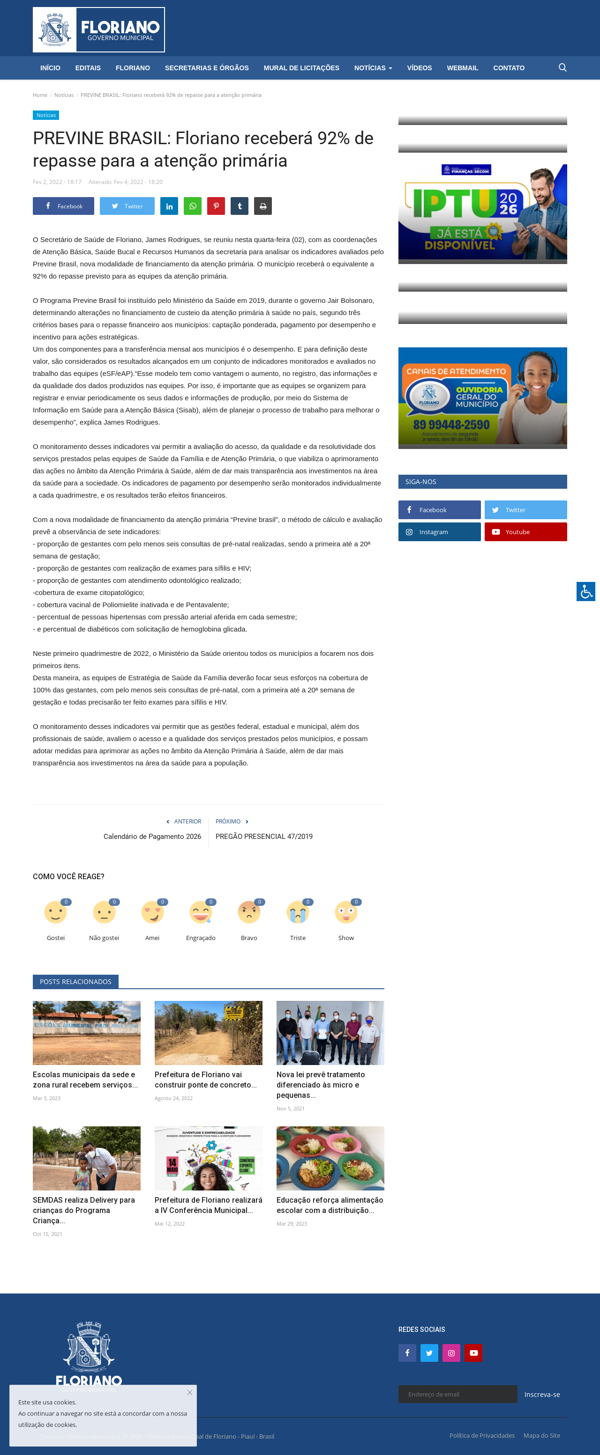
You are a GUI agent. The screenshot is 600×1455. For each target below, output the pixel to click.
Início (50, 68)
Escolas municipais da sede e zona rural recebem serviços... (85, 1079)
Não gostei (104, 938)
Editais (88, 68)
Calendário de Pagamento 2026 (152, 836)
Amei (152, 938)
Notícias (64, 94)
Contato (509, 68)
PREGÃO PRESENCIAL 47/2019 (264, 836)
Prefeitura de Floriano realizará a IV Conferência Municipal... (208, 1205)
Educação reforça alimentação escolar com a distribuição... (330, 1205)
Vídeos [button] (419, 68)
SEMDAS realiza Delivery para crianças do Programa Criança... (84, 1210)
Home (40, 94)
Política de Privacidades (482, 1435)
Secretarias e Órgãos (207, 68)
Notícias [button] (373, 68)
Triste (298, 938)
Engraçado (201, 938)
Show (346, 938)
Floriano (133, 68)
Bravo (249, 938)
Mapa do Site (542, 1435)
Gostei (56, 938)
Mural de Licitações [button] (301, 68)
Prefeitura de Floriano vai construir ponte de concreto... (206, 1079)
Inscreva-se (542, 1394)
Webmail (463, 68)
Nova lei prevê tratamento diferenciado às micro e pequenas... (321, 1085)
